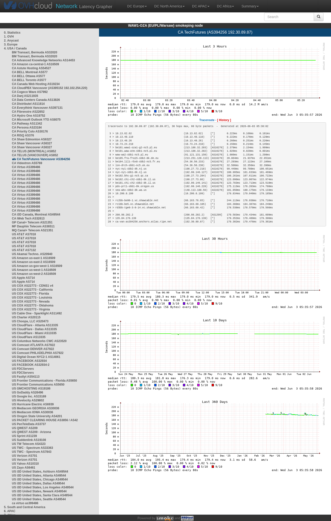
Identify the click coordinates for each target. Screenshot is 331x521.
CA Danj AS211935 (25, 96)
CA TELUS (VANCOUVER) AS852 (35, 155)
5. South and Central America (24, 507)
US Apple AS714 (23, 278)
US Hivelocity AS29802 (28, 400)
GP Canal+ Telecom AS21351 (32, 222)
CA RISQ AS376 (23, 135)
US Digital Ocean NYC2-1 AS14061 (36, 357)
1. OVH (9, 36)
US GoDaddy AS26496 (27, 392)
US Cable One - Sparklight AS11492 (37, 313)
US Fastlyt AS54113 (26, 376)
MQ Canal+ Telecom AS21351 (32, 230)
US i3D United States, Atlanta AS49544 (39, 475)
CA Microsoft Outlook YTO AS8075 (36, 119)
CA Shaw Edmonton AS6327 (31, 139)
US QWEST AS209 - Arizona (31, 432)
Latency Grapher (84, 6)
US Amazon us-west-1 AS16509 (34, 270)
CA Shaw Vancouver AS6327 (32, 143)
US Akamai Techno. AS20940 (32, 254)
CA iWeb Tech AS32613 (28, 218)
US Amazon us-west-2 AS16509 (34, 274)
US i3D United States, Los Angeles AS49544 (43, 487)
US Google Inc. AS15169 (29, 396)
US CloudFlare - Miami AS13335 (34, 333)
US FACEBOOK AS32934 (29, 361)
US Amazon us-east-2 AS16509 (33, 262)
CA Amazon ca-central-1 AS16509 (35, 64)
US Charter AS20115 (26, 317)
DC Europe (137, 6)
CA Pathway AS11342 (27, 123)
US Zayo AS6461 (23, 467)
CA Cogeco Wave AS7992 (30, 92)
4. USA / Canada (15, 48)
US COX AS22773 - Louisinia (32, 297)
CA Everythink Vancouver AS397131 (37, 107)
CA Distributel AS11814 (28, 104)
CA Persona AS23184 (27, 127)
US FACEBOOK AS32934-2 (31, 365)
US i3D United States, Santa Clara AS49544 (42, 495)
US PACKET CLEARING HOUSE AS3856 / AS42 (45, 420)
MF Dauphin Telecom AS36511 (33, 226)
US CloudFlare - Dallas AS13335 (34, 329)
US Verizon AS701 (24, 455)
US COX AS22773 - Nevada (31, 301)
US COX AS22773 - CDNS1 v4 (32, 285)
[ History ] (224, 120)
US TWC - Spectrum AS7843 (31, 452)
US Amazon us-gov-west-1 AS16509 (37, 266)
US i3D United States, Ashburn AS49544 (40, 471)
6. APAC (9, 511)
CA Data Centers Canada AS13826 (36, 100)
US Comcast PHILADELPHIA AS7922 (38, 353)
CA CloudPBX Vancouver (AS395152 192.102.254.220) (49, 88)
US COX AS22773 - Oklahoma (32, 305)
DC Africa (225, 6)
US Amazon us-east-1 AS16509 (33, 258)
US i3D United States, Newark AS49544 (39, 491)
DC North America (169, 6)
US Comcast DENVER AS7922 (33, 349)
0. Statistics (12, 32)
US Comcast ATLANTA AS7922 (33, 345)
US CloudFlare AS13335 (29, 337)
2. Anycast (11, 40)
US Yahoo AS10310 (25, 463)
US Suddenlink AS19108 (29, 440)
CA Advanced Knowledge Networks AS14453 (43, 60)
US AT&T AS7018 (24, 234)
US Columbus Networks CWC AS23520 (39, 341)
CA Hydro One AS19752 (28, 115)
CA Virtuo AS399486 (26, 167)
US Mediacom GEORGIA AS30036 (35, 408)
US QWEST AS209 (25, 428)
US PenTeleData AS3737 (29, 424)
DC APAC (200, 6)
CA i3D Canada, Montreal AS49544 (36, 214)
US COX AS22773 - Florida (30, 293)
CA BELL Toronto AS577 (29, 80)
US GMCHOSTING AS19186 (31, 388)
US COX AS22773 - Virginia (31, 309)
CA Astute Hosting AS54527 (31, 68)
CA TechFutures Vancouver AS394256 (43, 159)
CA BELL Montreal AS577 (30, 72)
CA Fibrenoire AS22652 (28, 111)
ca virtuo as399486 (25, 503)
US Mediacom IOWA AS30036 (32, 412)
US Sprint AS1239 (24, 436)
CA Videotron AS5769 (27, 163)
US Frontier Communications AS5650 (38, 384)
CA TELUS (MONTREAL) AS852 (34, 151)
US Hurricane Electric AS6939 (33, 404)
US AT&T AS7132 (24, 250)
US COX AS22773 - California (32, 289)
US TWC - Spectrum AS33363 (32, 448)
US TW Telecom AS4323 (29, 444)
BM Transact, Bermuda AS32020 (34, 52)
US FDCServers (23, 368)
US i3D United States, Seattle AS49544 (39, 499)
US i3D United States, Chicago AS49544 (40, 479)
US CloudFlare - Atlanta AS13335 (35, 325)
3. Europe (11, 44)
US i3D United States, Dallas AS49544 (38, 483)
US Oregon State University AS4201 (37, 416)
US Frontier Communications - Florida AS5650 (44, 380)
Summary (250, 6)
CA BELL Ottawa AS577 (28, 76)
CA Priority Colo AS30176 (30, 131)
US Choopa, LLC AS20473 (30, 321)
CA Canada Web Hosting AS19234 (36, 84)
